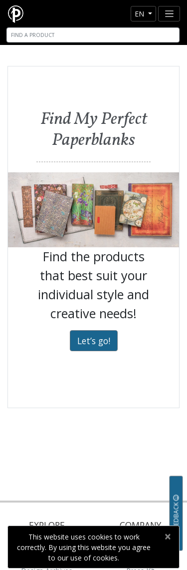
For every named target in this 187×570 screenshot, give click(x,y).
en (140, 13)
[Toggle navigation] (169, 13)
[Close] (167, 536)
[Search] (93, 34)
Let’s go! (93, 341)
